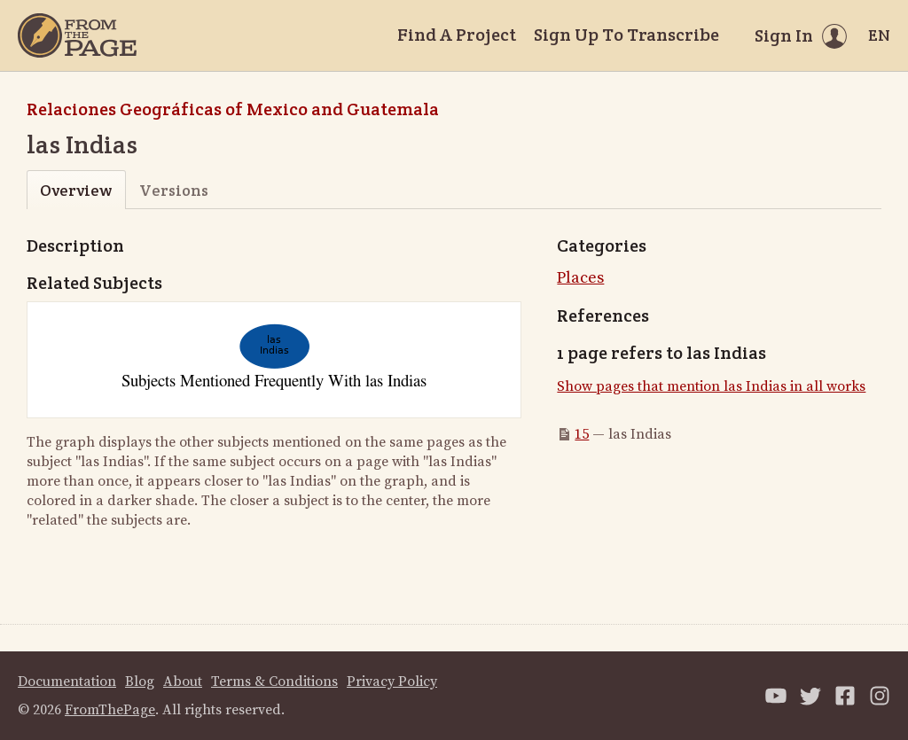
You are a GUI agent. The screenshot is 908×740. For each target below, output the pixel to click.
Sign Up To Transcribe (626, 34)
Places (580, 278)
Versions (173, 190)
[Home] (77, 35)
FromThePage (110, 710)
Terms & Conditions (274, 681)
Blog (139, 681)
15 (582, 434)
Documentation (67, 681)
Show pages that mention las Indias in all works (711, 386)
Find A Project (456, 34)
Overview (76, 190)
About (182, 681)
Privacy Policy (392, 681)
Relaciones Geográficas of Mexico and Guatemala (233, 109)
